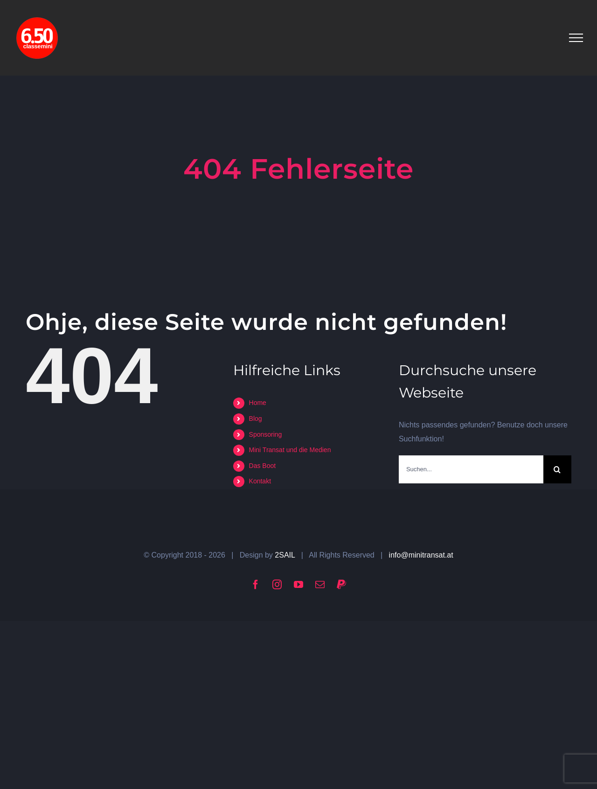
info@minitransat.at (421, 555)
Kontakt (260, 481)
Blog (255, 418)
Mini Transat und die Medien (290, 450)
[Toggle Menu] (576, 38)
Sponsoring (265, 434)
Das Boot (262, 465)
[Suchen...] (471, 469)
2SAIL (285, 555)
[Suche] (557, 469)
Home (257, 402)
